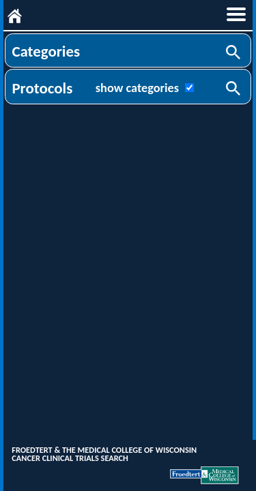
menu (236, 14)
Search (234, 53)
